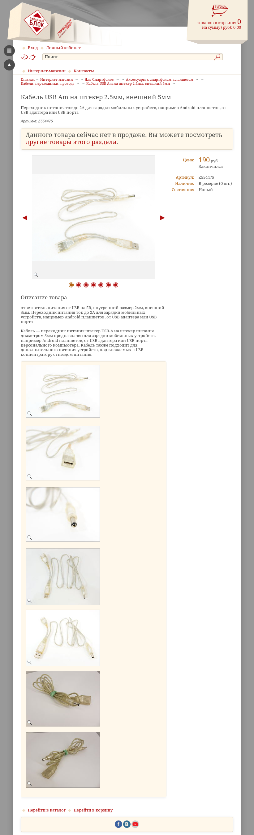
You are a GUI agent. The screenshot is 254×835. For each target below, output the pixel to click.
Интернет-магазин (47, 71)
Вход (33, 47)
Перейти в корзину (93, 810)
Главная (28, 80)
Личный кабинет (63, 47)
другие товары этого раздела (71, 142)
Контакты (84, 71)
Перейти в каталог (47, 810)
